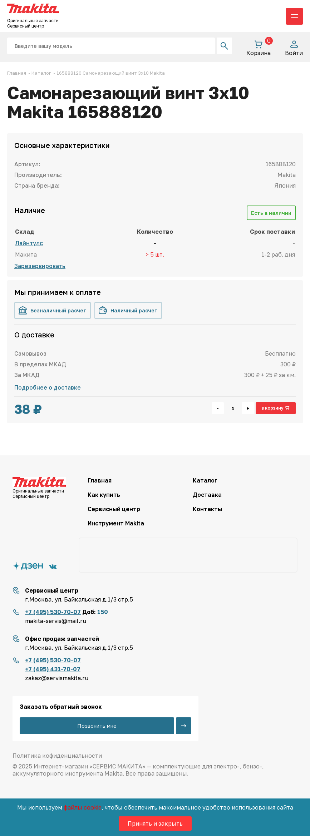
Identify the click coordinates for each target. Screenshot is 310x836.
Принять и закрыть (155, 823)
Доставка (207, 494)
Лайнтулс (29, 243)
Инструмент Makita (116, 523)
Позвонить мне (97, 725)
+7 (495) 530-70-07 (53, 611)
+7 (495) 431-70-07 (52, 669)
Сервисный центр (114, 509)
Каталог (205, 480)
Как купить (104, 494)
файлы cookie (83, 807)
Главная (100, 480)
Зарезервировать (39, 265)
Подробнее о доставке (47, 387)
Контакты (207, 509)
